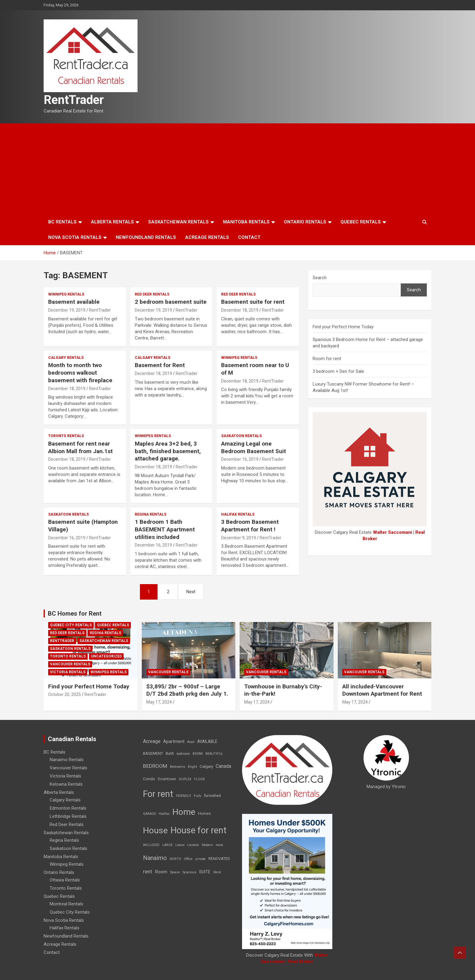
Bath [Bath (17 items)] (170, 753)
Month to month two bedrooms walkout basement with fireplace (80, 372)
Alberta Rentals (112, 222)
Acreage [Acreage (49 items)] (152, 741)
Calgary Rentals (66, 358)
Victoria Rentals (67, 672)
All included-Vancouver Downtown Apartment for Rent (382, 690)
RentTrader (74, 100)
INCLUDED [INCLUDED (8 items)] (151, 845)
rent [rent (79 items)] (147, 871)
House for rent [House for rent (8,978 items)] (199, 830)
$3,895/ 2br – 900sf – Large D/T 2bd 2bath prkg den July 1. (187, 690)
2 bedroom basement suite (171, 301)
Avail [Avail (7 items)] (190, 742)
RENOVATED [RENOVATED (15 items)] (219, 858)
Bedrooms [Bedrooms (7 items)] (177, 767)
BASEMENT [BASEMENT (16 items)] (153, 753)
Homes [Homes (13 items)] (204, 813)
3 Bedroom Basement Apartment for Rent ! (250, 525)
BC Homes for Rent (74, 613)
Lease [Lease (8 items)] (179, 845)
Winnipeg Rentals (66, 294)
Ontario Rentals (305, 222)
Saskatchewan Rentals (178, 222)
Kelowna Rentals (66, 784)
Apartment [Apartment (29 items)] (173, 741)
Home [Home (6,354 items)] (183, 812)
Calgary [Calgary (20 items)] (206, 766)
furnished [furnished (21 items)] (212, 795)
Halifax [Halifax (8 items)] (164, 814)
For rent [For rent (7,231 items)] (158, 794)
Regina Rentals (150, 514)
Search (320, 277)
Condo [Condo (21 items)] (149, 778)
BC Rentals (62, 222)
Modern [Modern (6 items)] (207, 845)
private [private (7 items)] (200, 859)
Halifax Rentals (237, 514)
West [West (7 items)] (217, 872)
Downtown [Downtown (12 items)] (167, 779)
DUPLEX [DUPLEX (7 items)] (185, 779)
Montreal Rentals (66, 904)
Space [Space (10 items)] (175, 872)
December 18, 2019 (239, 310)
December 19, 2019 (66, 310)
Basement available (74, 301)
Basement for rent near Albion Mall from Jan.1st (80, 447)
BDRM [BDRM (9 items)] (198, 753)
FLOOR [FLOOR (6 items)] (199, 779)
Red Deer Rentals (152, 294)
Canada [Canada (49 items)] (223, 766)
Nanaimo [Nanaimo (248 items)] (155, 857)
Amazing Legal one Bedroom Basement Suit (253, 447)
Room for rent (327, 358)
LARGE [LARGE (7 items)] (167, 845)
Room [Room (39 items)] (161, 872)
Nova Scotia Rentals (74, 237)
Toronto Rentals (66, 436)
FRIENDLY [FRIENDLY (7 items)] (183, 796)
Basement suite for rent (252, 301)
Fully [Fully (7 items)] (197, 796)
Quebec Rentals (360, 222)
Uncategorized (106, 656)
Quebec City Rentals (71, 625)
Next (190, 591)
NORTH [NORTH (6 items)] (175, 859)
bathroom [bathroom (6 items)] (183, 754)
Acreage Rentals (207, 237)
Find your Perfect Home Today (343, 326)
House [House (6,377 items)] (155, 830)
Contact (249, 237)
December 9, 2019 (238, 537)
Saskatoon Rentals (241, 436)
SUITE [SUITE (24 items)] (205, 871)
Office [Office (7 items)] (188, 859)
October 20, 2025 (64, 694)
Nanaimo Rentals (67, 759)
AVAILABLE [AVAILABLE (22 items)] (207, 741)
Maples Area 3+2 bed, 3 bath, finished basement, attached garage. (168, 451)
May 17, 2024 (159, 702)
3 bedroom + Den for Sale (338, 371)
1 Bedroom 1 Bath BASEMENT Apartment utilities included (165, 529)
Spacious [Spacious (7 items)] (189, 872)
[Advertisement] (237, 168)
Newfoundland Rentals (146, 237)
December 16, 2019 (239, 459)
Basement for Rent (160, 365)
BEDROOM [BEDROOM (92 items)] (155, 766)
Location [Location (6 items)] (193, 845)
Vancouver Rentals (70, 664)
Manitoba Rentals (246, 222)
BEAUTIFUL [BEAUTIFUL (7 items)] (214, 754)
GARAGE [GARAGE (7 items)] (149, 814)
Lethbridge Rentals (68, 816)
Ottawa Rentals (65, 880)
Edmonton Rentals (68, 808)
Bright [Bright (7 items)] (192, 767)
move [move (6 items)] (219, 845)
